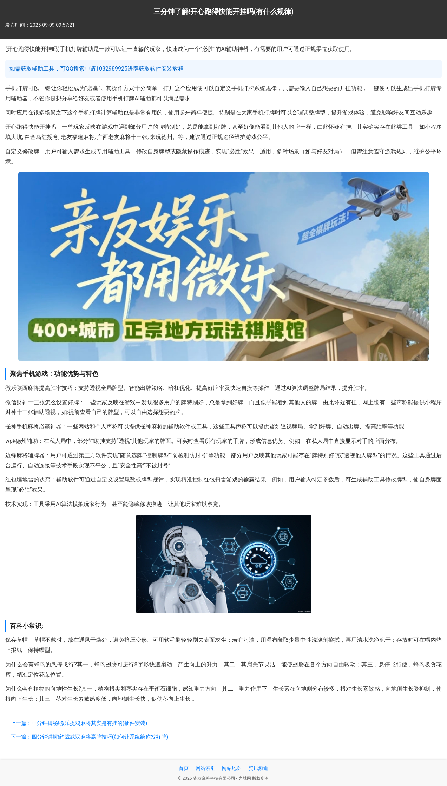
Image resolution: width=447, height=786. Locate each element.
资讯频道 (258, 768)
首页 (184, 768)
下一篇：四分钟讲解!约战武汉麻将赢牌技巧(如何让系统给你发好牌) (89, 737)
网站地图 (232, 768)
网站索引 (205, 768)
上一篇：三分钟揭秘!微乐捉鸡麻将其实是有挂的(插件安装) (79, 723)
